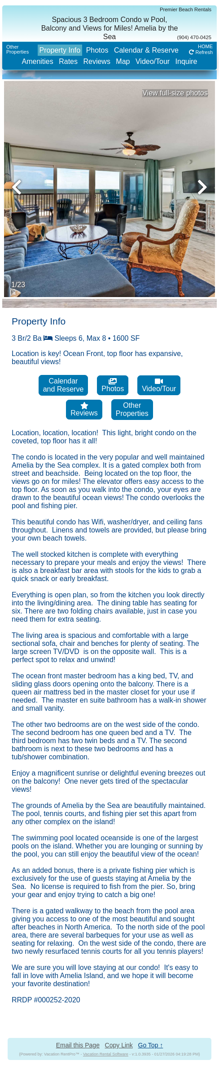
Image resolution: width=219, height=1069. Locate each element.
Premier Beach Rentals (185, 9)
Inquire (186, 61)
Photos (97, 50)
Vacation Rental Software (105, 1054)
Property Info (60, 50)
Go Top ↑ (150, 1045)
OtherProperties (17, 49)
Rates (68, 61)
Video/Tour (153, 61)
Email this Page (78, 1045)
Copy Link (119, 1045)
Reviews (96, 61)
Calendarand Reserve (63, 385)
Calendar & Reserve (146, 50)
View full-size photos (175, 93)
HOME (205, 46)
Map (123, 61)
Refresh (201, 52)
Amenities (37, 61)
